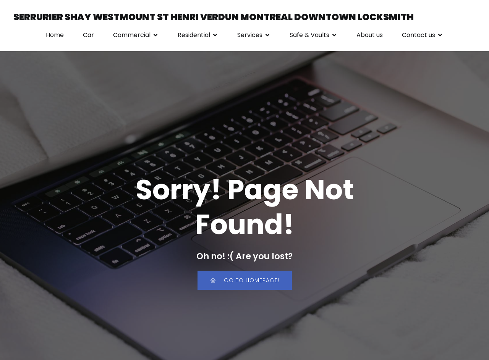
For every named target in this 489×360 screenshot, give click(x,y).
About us (369, 35)
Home (55, 35)
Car (88, 35)
